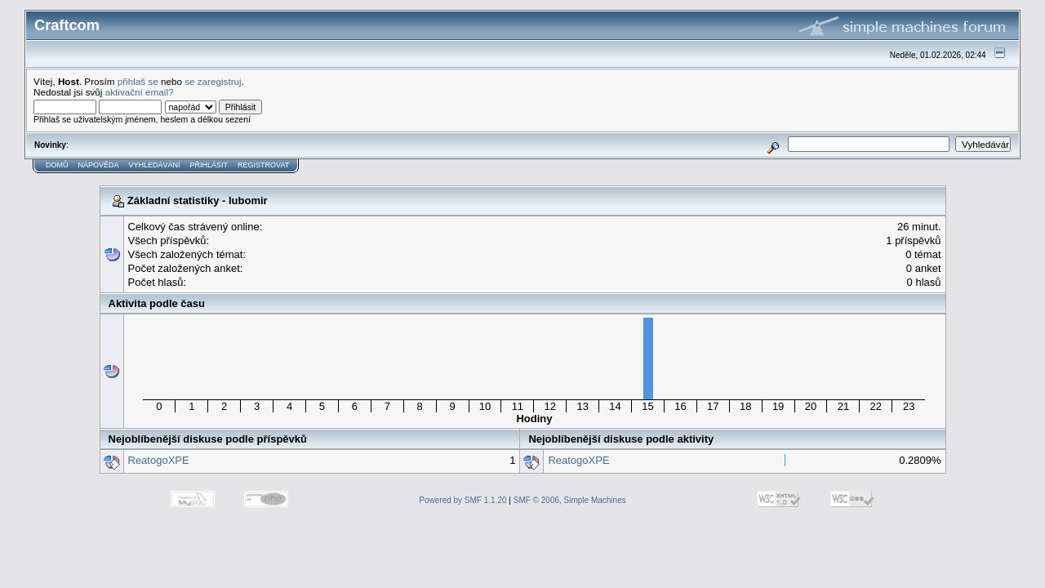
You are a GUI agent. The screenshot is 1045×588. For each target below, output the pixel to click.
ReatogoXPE (158, 460)
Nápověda (98, 165)
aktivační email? (139, 92)
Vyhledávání (154, 165)
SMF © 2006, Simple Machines (570, 500)
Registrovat (263, 165)
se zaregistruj (213, 81)
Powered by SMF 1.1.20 (462, 500)
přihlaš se (138, 81)
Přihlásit (209, 165)
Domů (57, 165)
